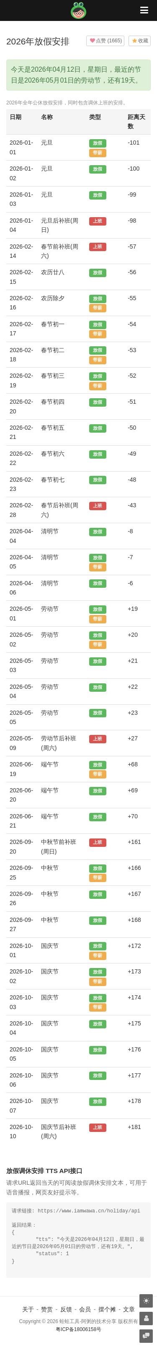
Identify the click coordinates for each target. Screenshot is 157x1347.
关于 (28, 1309)
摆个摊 (107, 1309)
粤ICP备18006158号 (78, 1329)
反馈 (66, 1309)
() (105, 41)
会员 (85, 1309)
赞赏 (47, 1309)
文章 (129, 1309)
